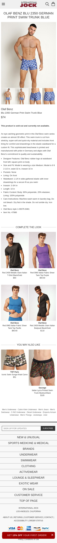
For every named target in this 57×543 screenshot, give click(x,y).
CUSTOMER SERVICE (33, 517)
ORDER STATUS (36, 521)
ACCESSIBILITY (21, 521)
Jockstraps (37, 415)
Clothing (28, 466)
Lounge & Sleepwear (28, 477)
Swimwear (28, 460)
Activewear (28, 471)
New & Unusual (28, 437)
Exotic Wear (28, 483)
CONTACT (48, 517)
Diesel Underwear (34, 412)
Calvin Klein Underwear (27, 409)
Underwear (29, 454)
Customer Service (28, 495)
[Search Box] (47, 4)
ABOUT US (7, 517)
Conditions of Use (31, 539)
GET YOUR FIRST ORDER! (31, 535)
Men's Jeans (43, 409)
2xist (45, 415)
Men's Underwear (9, 409)
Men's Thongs (26, 415)
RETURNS (18, 517)
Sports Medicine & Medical (28, 443)
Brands (28, 448)
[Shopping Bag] (53, 4)
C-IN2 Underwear (18, 412)
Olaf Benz (7, 109)
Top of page (28, 500)
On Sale (28, 489)
